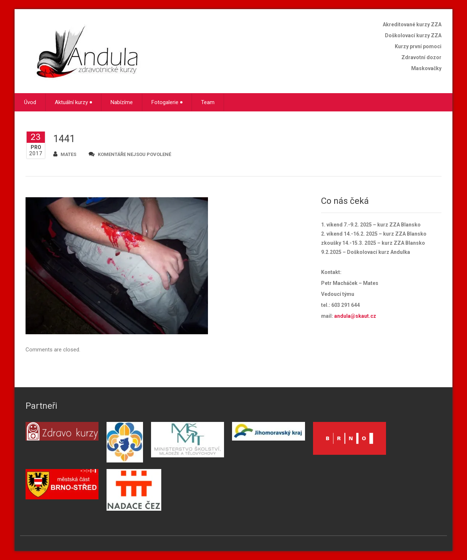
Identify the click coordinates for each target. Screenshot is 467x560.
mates (64, 154)
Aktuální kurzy (73, 102)
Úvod (30, 102)
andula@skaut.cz (355, 316)
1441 (64, 139)
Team (208, 102)
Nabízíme (122, 102)
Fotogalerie (166, 102)
